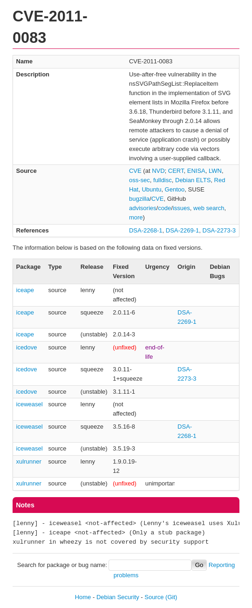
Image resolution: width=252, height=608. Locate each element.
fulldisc (162, 180)
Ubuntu (151, 189)
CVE (135, 170)
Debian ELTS (193, 180)
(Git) (171, 597)
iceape (25, 290)
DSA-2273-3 (219, 230)
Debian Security (117, 597)
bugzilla (139, 198)
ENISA (196, 170)
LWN (215, 170)
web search (208, 208)
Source (153, 597)
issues (181, 208)
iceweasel (29, 404)
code (164, 208)
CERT (176, 170)
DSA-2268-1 (146, 230)
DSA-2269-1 (182, 230)
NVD (158, 170)
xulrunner (28, 461)
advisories (143, 208)
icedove (26, 347)
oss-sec (139, 180)
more (136, 217)
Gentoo (175, 189)
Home (83, 597)
